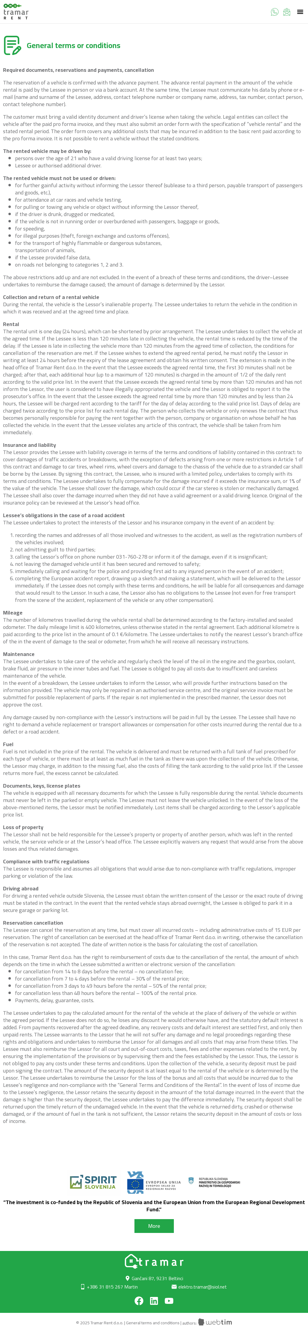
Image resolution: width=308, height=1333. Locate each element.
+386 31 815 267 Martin (112, 1286)
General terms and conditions (153, 1323)
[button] (300, 12)
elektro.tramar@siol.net (202, 1286)
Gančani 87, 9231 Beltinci (157, 1278)
